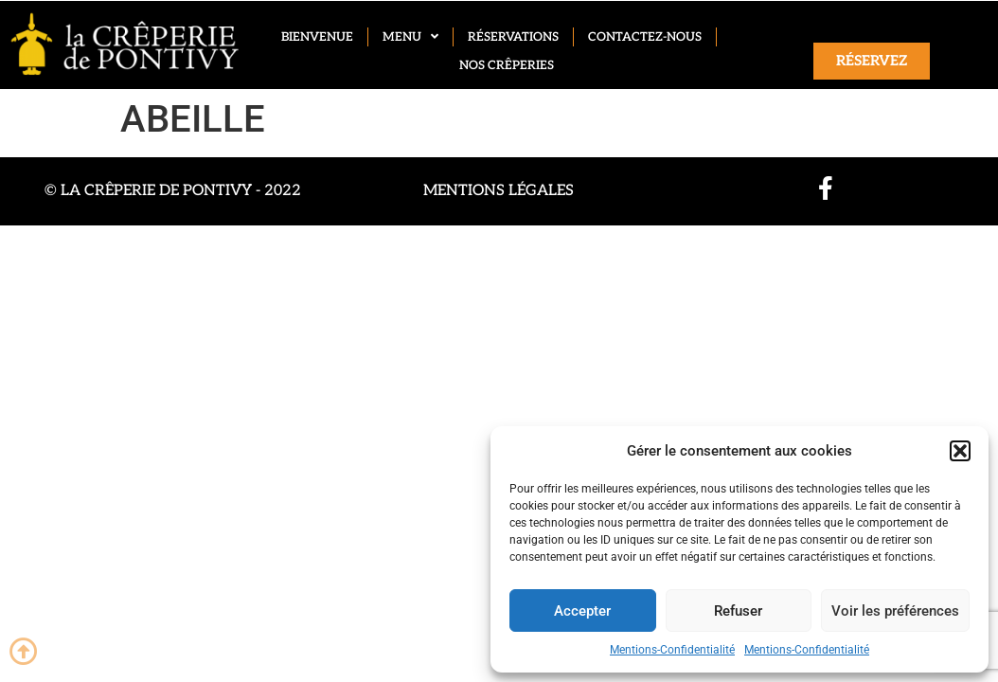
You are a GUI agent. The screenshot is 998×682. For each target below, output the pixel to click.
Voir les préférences (895, 610)
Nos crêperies (506, 65)
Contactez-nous (645, 37)
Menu (410, 37)
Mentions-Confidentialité (672, 649)
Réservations (513, 37)
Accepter (582, 610)
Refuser (738, 610)
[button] (960, 450)
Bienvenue (317, 37)
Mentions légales (498, 191)
